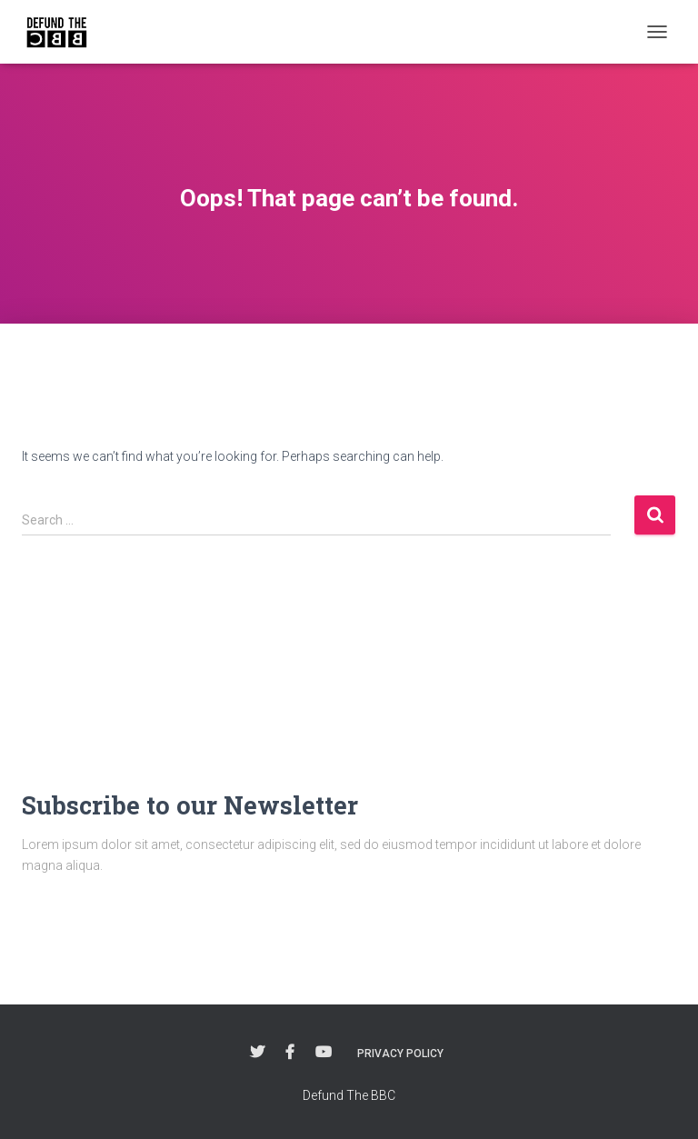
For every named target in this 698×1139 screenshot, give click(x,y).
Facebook (290, 1053)
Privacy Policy (400, 1053)
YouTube (323, 1053)
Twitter (257, 1053)
